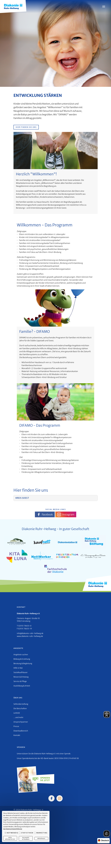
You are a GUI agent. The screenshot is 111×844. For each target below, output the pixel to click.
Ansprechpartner (20, 722)
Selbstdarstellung (20, 704)
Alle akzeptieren (10, 838)
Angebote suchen (20, 654)
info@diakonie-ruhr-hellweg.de (30, 633)
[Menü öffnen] (103, 6)
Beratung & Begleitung (22, 663)
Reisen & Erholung (20, 677)
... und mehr (18, 717)
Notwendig (11, 833)
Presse (16, 726)
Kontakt (16, 735)
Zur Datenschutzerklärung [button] (12, 829)
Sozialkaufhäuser (20, 672)
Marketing (40, 833)
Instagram (65, 514)
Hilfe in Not (18, 668)
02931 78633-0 (24, 626)
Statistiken (26, 833)
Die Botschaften (20, 708)
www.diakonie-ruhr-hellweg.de (30, 636)
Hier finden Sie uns (26, 127)
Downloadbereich (20, 731)
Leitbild (16, 713)
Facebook (45, 514)
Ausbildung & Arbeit (21, 686)
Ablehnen (41, 838)
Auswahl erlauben (25, 838)
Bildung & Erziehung (21, 659)
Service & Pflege (20, 681)
